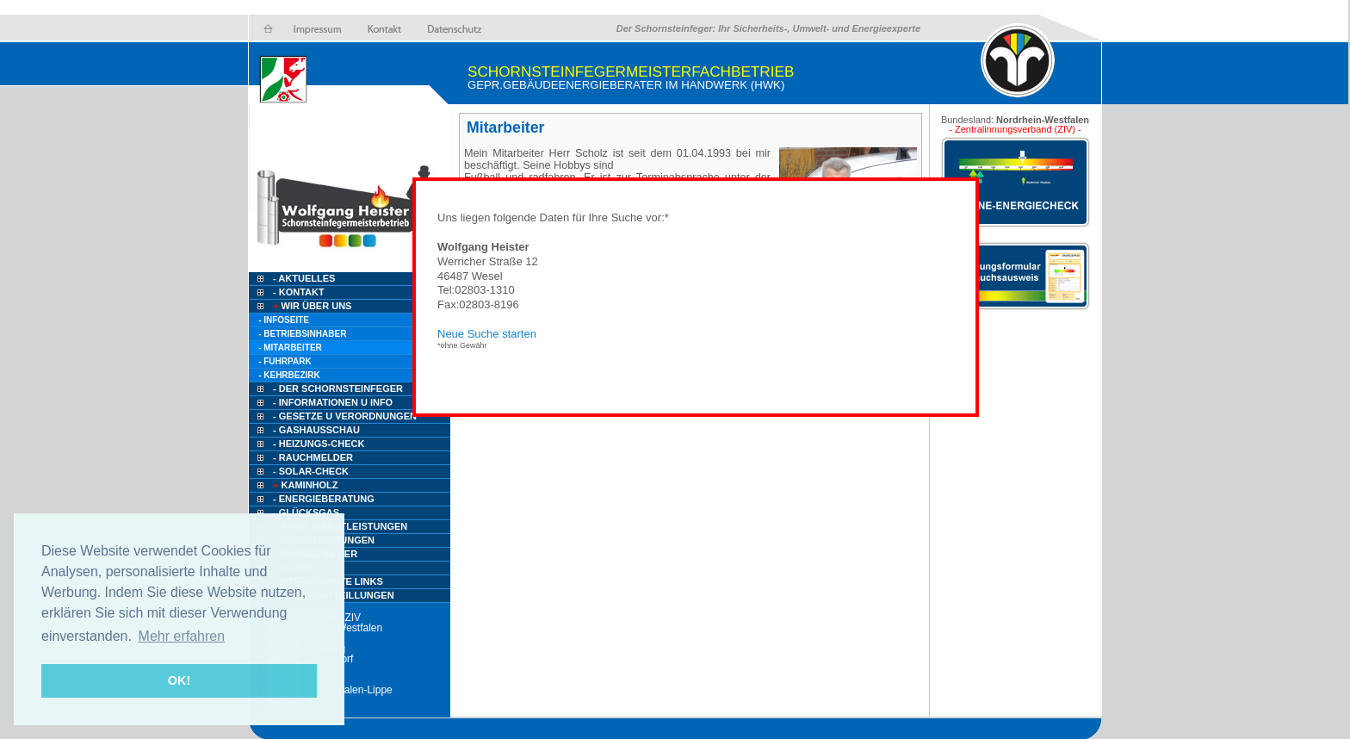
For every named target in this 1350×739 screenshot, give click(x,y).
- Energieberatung (324, 499)
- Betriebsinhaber (302, 333)
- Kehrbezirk (289, 375)
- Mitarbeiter (290, 347)
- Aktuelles (302, 278)
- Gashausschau (316, 430)
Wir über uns (310, 306)
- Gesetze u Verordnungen (345, 416)
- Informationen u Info (333, 402)
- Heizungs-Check (318, 443)
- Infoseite (283, 320)
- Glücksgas (306, 512)
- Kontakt (297, 292)
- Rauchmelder (313, 457)
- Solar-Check (311, 471)
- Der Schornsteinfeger (338, 388)
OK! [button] (179, 680)
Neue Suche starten (486, 333)
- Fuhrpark (284, 361)
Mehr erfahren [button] (182, 636)
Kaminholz (304, 485)
